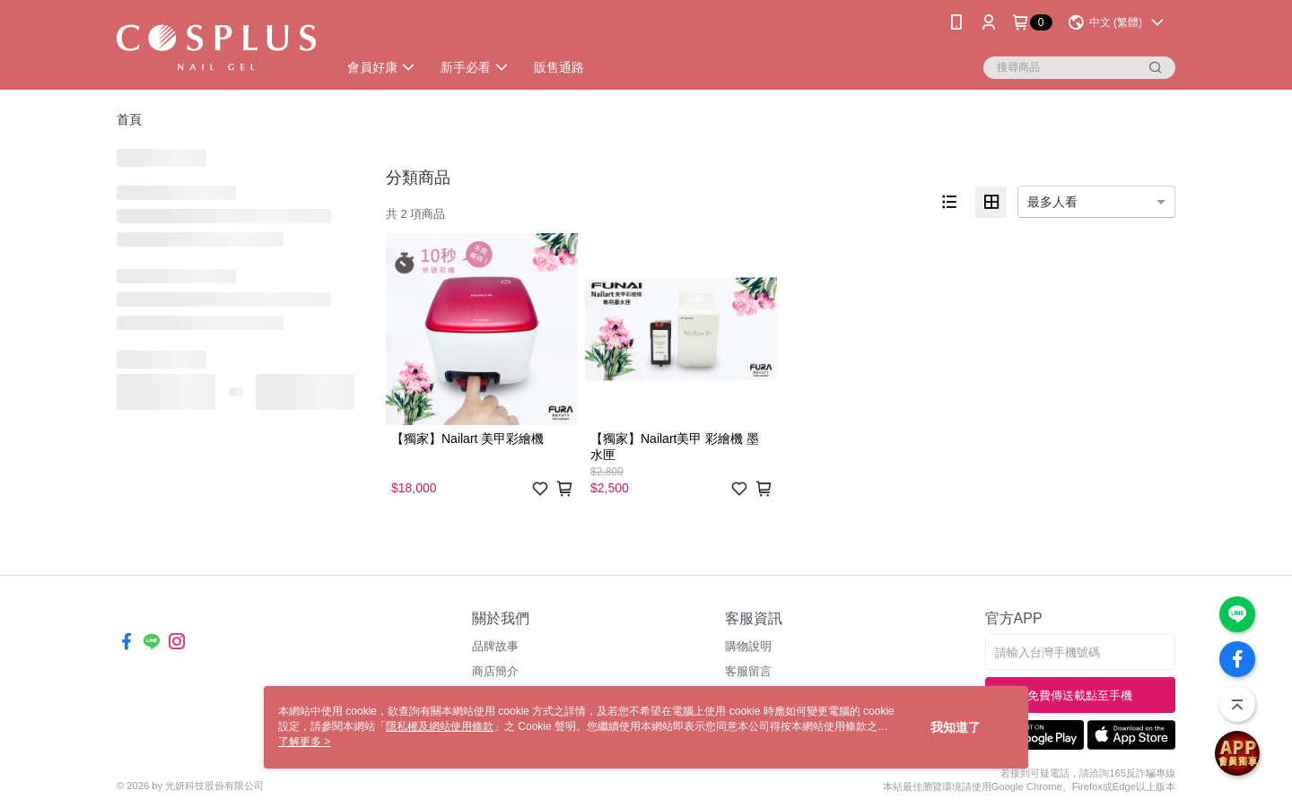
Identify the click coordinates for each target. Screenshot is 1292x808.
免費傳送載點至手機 (1079, 695)
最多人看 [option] (1052, 202)
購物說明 (748, 646)
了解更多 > (304, 741)
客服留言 (748, 671)
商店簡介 (495, 671)
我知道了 (955, 727)
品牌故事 (495, 646)
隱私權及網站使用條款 (439, 726)
